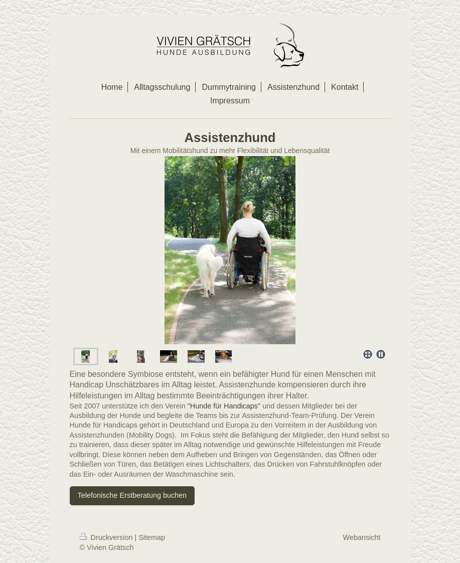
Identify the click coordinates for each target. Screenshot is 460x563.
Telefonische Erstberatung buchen (132, 495)
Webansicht (362, 537)
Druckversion (107, 537)
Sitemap (151, 537)
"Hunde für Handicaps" (224, 406)
